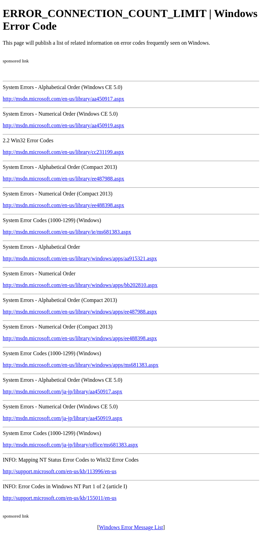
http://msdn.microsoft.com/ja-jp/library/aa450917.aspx (62, 391)
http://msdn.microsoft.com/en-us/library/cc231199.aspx (63, 152)
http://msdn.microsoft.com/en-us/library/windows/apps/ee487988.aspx (80, 312)
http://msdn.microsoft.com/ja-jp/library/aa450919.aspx (62, 418)
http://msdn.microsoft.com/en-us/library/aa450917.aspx (63, 99)
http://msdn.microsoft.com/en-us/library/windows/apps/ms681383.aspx (80, 365)
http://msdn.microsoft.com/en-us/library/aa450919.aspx (63, 125)
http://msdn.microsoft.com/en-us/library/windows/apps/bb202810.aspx (80, 285)
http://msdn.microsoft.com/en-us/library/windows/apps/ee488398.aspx (80, 338)
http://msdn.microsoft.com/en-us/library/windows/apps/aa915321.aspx (80, 258)
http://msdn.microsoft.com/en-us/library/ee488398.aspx (63, 205)
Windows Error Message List (131, 527)
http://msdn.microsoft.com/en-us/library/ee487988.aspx (63, 179)
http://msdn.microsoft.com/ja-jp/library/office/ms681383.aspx (70, 445)
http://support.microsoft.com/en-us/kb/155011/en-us (60, 498)
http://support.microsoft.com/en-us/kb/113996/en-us (60, 471)
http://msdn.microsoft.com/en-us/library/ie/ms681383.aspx (67, 232)
